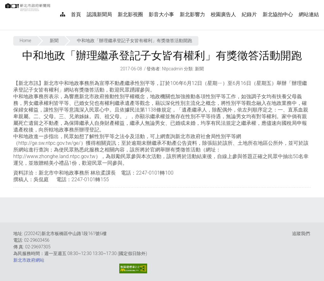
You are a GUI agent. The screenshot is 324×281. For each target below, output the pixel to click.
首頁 (76, 14)
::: (53, 3)
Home (25, 40)
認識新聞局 (99, 14)
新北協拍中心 (278, 14)
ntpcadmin (172, 68)
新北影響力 (192, 14)
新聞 (54, 40)
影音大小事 (161, 14)
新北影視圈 (130, 14)
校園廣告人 (223, 14)
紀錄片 (249, 14)
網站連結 (309, 14)
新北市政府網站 (28, 260)
